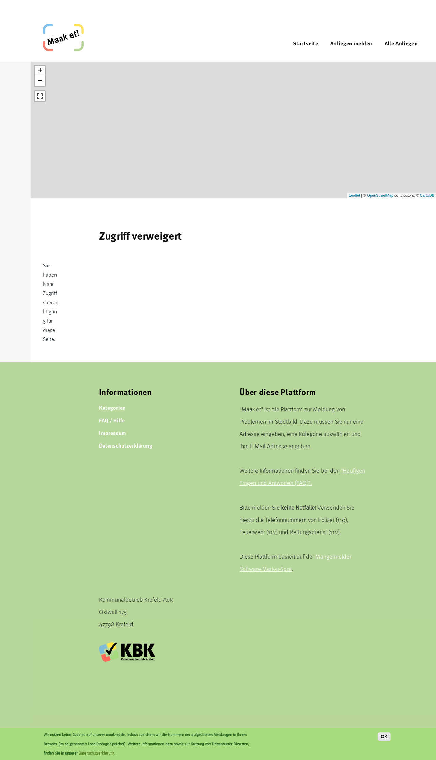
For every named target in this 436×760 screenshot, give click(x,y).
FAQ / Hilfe (112, 420)
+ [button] (40, 71)
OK (384, 736)
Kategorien (112, 407)
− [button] (40, 81)
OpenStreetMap (380, 195)
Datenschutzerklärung (125, 445)
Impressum (112, 433)
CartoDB (427, 195)
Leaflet (354, 195)
